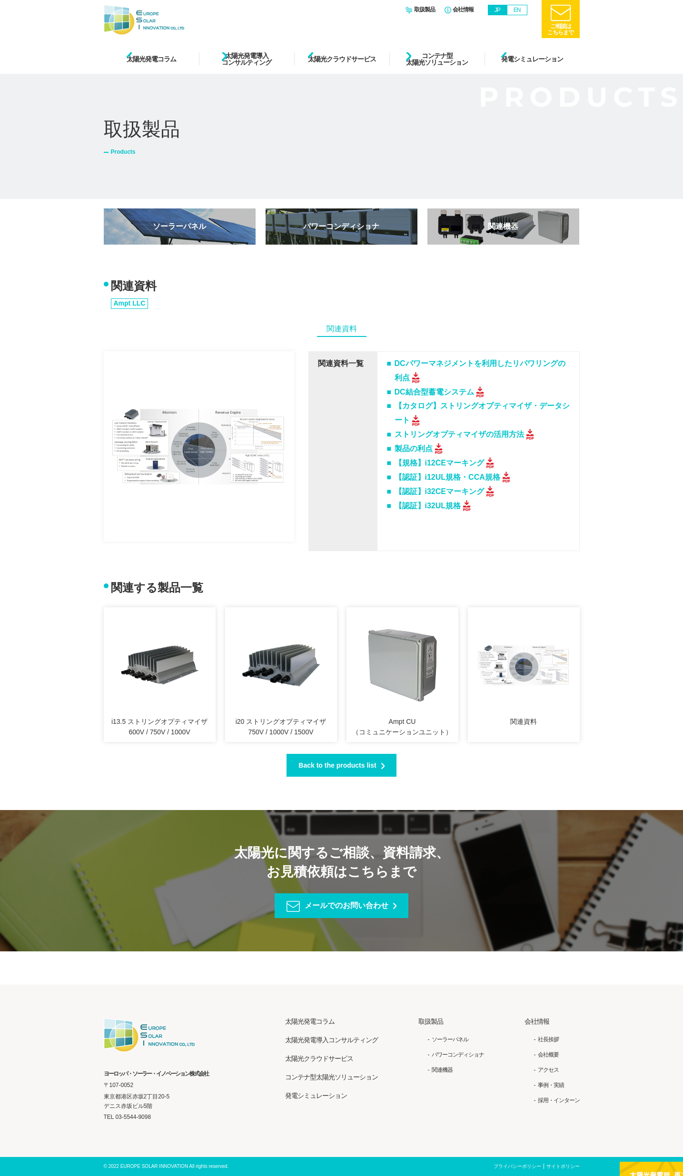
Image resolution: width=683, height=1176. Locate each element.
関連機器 (503, 226)
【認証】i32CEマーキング (439, 491)
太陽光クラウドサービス (342, 59)
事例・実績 (551, 1085)
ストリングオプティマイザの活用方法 (459, 434)
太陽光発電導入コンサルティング (246, 59)
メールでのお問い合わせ (346, 905)
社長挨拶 (548, 1039)
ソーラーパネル (179, 226)
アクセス (548, 1070)
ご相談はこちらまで (560, 29)
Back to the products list (337, 765)
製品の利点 (414, 449)
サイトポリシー (563, 1166)
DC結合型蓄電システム (434, 392)
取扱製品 (424, 10)
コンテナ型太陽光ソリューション (437, 59)
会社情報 (463, 10)
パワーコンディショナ (341, 226)
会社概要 (548, 1054)
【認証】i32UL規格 (428, 506)
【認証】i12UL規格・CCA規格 (447, 477)
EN (517, 10)
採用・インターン (559, 1100)
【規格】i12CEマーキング (439, 463)
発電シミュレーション (532, 59)
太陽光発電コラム (151, 59)
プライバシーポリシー (517, 1166)
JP (497, 10)
